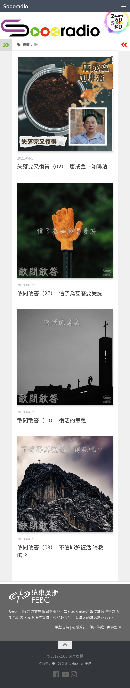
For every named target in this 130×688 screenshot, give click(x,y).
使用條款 (96, 627)
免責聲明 (114, 627)
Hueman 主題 (81, 663)
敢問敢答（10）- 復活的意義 (51, 420)
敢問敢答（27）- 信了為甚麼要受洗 (59, 293)
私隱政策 (79, 627)
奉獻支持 (62, 627)
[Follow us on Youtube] (65, 674)
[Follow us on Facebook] (56, 674)
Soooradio (15, 6)
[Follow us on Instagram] (73, 674)
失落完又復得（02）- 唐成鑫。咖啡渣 (62, 166)
